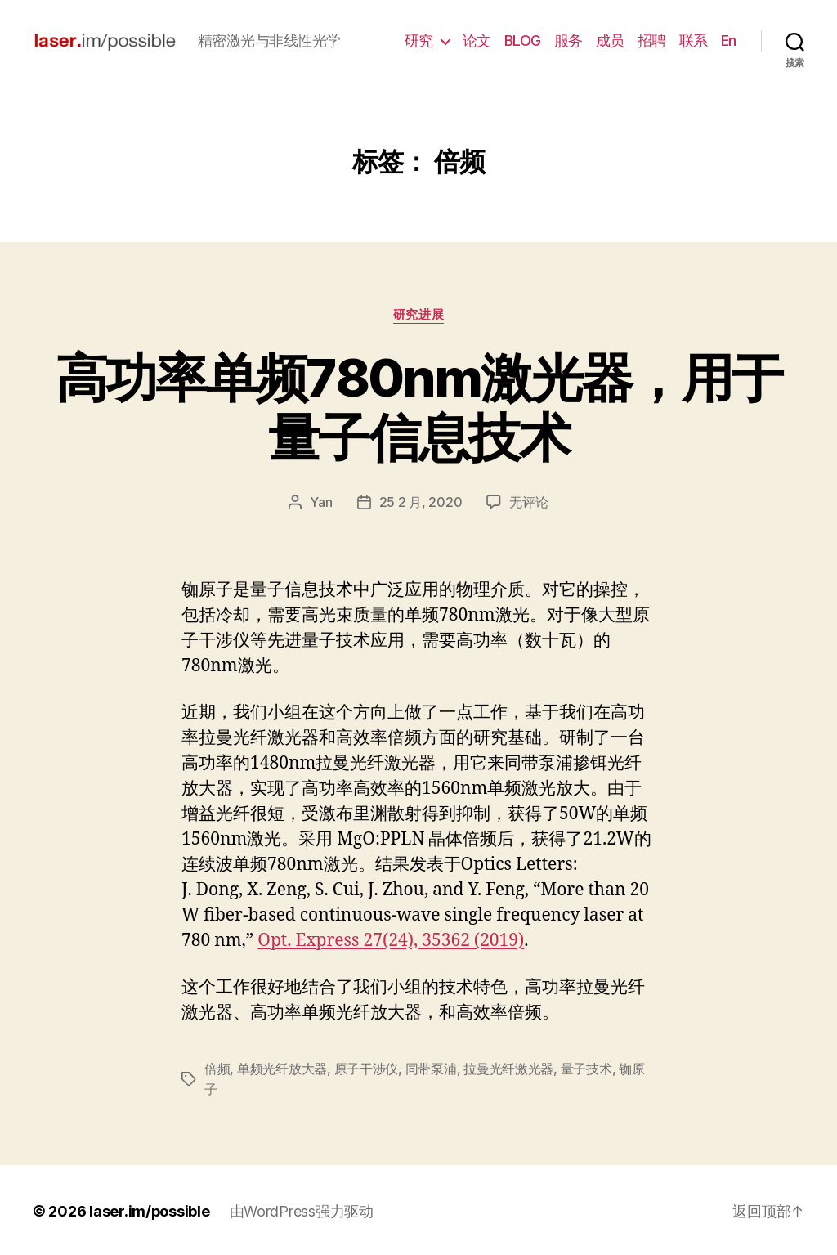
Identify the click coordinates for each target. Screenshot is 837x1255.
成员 (610, 40)
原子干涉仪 (366, 1068)
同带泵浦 (431, 1068)
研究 (419, 40)
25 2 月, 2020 (421, 502)
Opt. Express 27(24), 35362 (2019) (390, 940)
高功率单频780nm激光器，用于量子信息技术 (418, 407)
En (728, 40)
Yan (321, 502)
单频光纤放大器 (282, 1068)
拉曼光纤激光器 (508, 1068)
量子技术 (586, 1068)
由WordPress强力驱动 (302, 1208)
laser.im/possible (149, 1208)
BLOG (522, 40)
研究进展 (418, 314)
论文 (477, 40)
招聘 (652, 40)
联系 (693, 40)
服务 (568, 40)
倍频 (217, 1068)
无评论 (528, 502)
